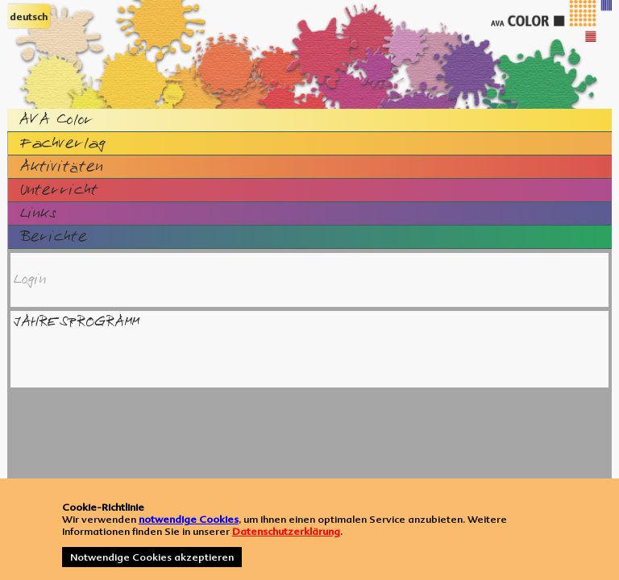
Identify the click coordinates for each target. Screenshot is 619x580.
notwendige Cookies (189, 519)
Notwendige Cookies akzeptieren (152, 557)
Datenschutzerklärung (286, 531)
